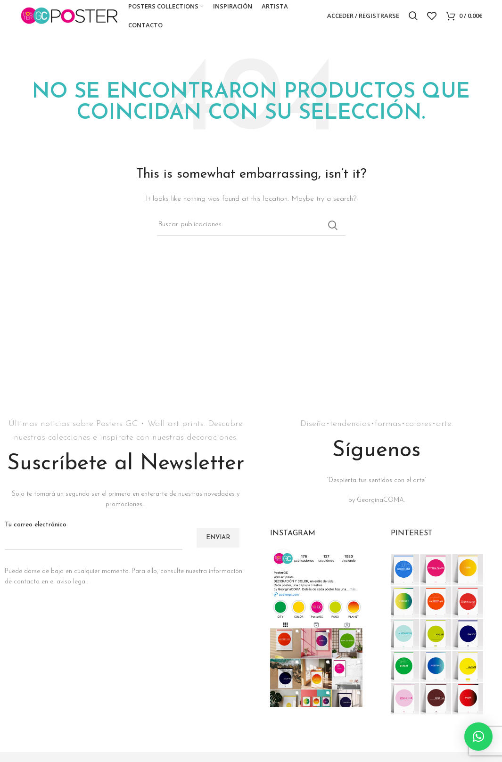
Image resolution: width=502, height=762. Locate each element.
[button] (478, 736)
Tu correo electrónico (93, 540)
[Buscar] (413, 20)
